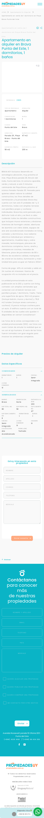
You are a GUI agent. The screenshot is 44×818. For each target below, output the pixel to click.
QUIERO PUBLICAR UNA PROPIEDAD (23, 687)
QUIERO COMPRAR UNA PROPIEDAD (23, 695)
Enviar (23, 723)
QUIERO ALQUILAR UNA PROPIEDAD (23, 679)
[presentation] (22, 530)
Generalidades (22, 395)
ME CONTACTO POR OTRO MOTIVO (23, 703)
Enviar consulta (22, 538)
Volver (6, 560)
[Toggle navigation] (40, 4)
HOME (4, 12)
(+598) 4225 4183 (12, 739)
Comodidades (22, 371)
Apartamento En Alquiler (20, 12)
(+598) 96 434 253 (31, 739)
